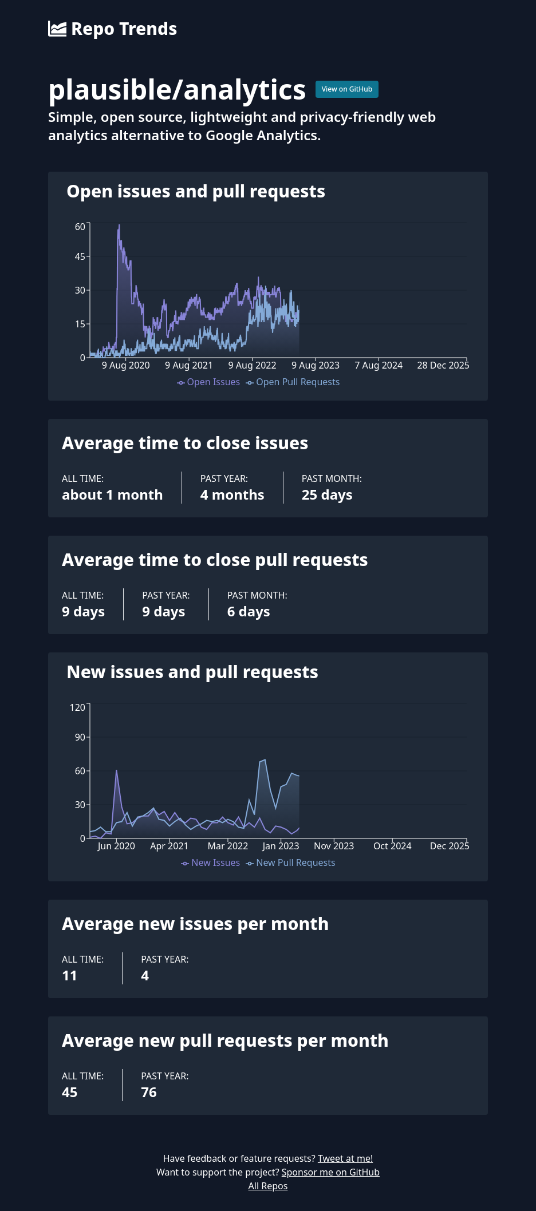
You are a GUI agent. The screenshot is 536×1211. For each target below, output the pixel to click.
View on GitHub (347, 89)
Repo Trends (112, 28)
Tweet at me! (345, 1158)
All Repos (268, 1186)
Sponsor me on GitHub (331, 1172)
